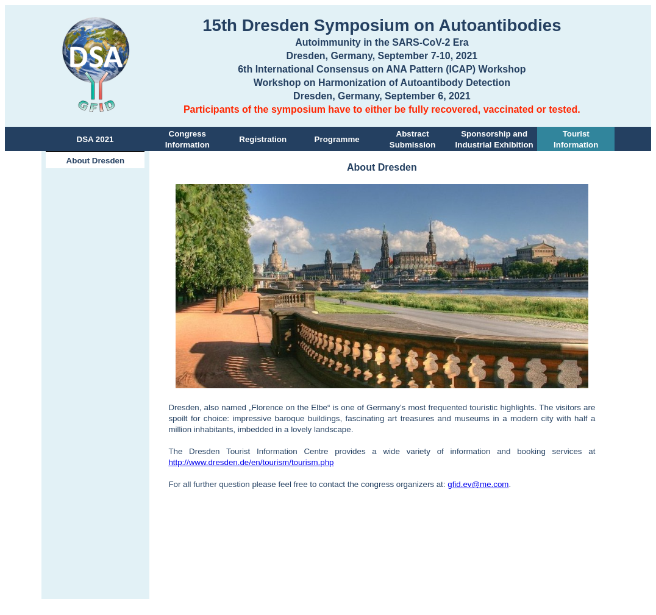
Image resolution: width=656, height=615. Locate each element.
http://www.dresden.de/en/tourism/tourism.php (250, 462)
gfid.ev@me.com (477, 484)
